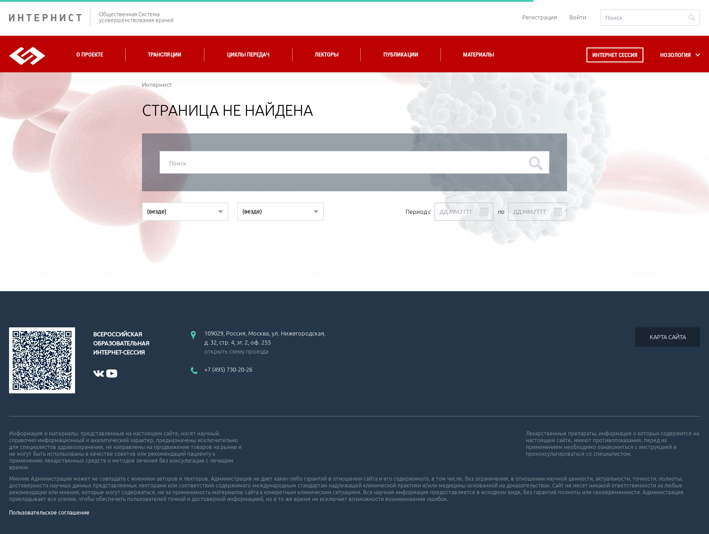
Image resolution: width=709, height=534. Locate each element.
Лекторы (326, 54)
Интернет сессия (615, 55)
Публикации (400, 54)
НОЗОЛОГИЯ (675, 55)
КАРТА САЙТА (668, 337)
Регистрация (539, 17)
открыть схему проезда (236, 351)
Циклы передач (248, 54)
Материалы (478, 54)
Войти (577, 17)
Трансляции (164, 54)
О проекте (89, 54)
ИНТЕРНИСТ (49, 17)
